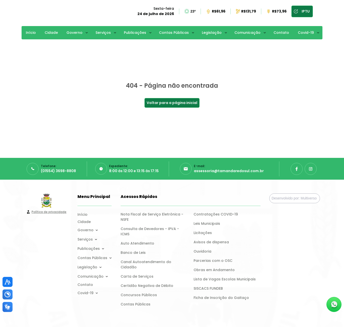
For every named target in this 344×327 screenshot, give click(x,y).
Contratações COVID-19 (216, 214)
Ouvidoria (202, 251)
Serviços (103, 32)
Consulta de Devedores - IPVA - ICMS (150, 231)
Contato (281, 32)
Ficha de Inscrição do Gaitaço (221, 297)
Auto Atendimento (137, 243)
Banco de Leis (133, 252)
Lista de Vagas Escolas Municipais (225, 279)
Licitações (203, 232)
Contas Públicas (174, 32)
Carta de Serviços (137, 276)
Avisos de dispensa (211, 242)
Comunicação (247, 32)
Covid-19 (306, 32)
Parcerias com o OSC (213, 260)
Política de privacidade (49, 212)
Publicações (135, 32)
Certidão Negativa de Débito (147, 285)
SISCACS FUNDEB (208, 288)
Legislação (212, 32)
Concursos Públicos (139, 294)
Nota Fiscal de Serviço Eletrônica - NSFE (152, 217)
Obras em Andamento (214, 269)
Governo (74, 32)
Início (31, 32)
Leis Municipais (207, 223)
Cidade (51, 32)
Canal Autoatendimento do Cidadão (146, 264)
